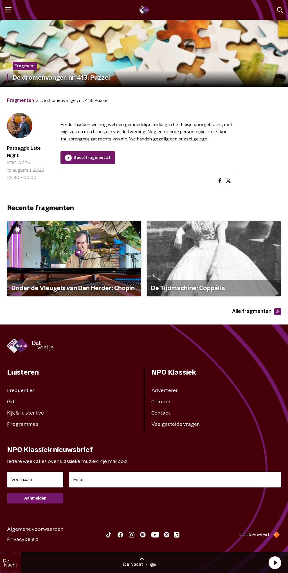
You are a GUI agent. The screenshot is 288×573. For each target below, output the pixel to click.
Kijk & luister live (25, 413)
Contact (160, 413)
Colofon (160, 401)
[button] (275, 563)
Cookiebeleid (254, 534)
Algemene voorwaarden (35, 529)
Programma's (22, 424)
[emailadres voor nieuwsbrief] (175, 479)
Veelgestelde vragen (175, 424)
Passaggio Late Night (24, 152)
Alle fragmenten (256, 311)
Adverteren (165, 390)
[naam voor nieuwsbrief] (35, 479)
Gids (12, 401)
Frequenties (21, 390)
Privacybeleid (23, 539)
